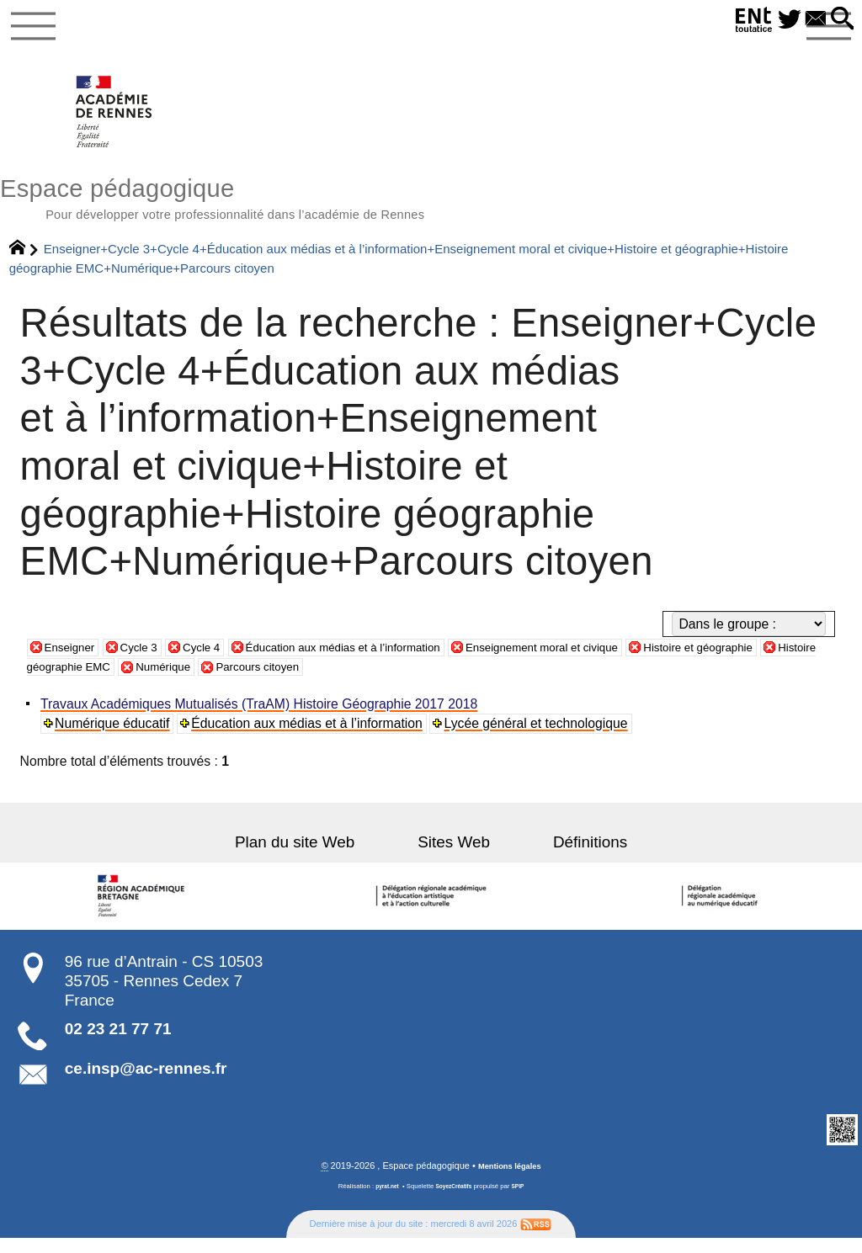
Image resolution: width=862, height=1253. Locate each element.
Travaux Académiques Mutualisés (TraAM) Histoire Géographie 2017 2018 (261, 717)
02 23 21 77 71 (118, 1043)
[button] (839, 20)
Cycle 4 (221, 661)
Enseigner (74, 661)
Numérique (324, 680)
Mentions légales (509, 1181)
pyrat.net (382, 1202)
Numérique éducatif (114, 737)
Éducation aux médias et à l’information (385, 661)
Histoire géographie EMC (193, 680)
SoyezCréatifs (455, 1202)
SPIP (523, 1202)
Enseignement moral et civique (616, 661)
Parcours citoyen (431, 680)
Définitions (563, 856)
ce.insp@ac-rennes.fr (146, 1082)
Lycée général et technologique (539, 737)
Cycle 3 (151, 661)
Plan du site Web (321, 856)
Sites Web (454, 856)
